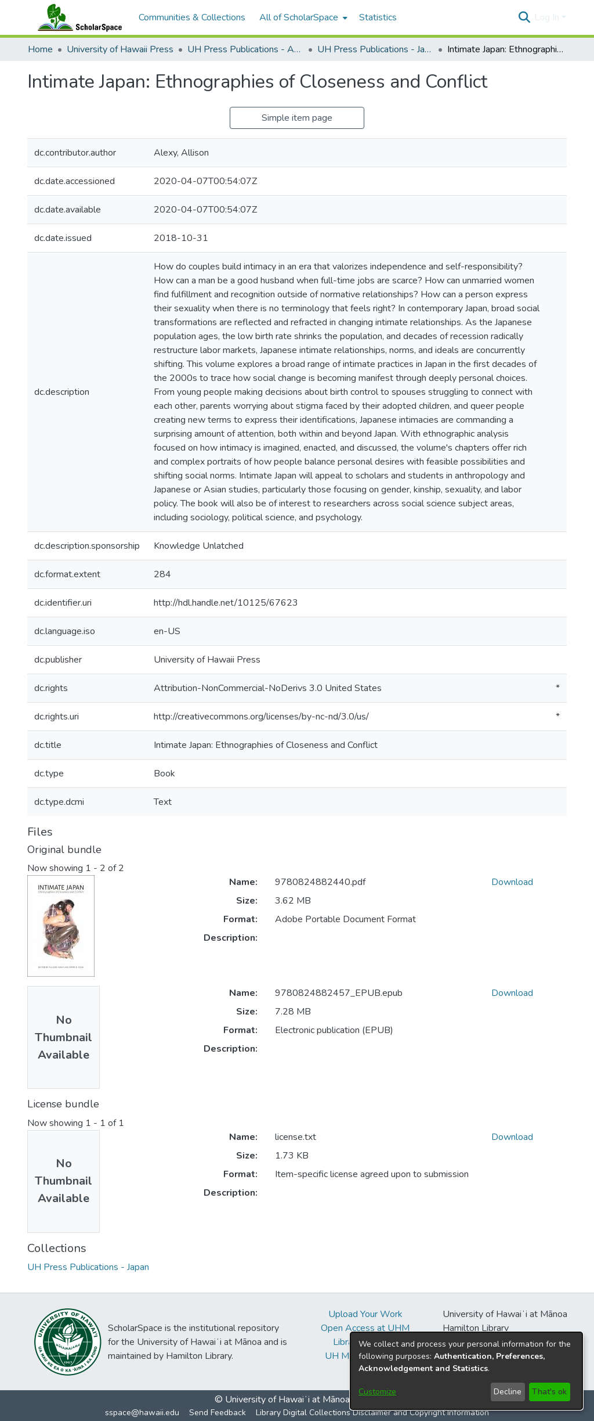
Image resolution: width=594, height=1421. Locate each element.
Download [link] (512, 882)
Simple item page (297, 117)
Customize (377, 1391)
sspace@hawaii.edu (142, 1412)
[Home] (77, 17)
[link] (88, 1267)
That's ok (549, 1391)
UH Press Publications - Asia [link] (245, 49)
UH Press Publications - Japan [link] (375, 49)
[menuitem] (302, 17)
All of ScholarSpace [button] (298, 17)
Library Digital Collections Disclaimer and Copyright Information (372, 1412)
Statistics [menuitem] (378, 17)
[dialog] (466, 1370)
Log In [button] (548, 17)
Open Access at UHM (365, 1328)
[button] (524, 17)
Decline (507, 1391)
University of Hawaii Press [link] (120, 49)
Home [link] (40, 49)
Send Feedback (217, 1412)
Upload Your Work (365, 1314)
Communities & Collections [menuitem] (192, 17)
